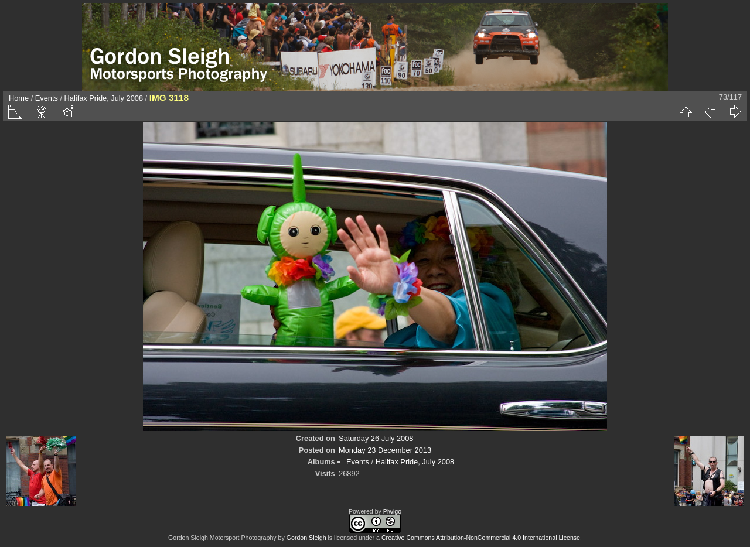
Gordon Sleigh (306, 537)
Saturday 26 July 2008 (376, 438)
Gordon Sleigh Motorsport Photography (222, 537)
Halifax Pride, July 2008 (103, 98)
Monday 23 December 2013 (385, 450)
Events (46, 98)
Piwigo (392, 511)
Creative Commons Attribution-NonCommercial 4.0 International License (480, 537)
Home (19, 98)
